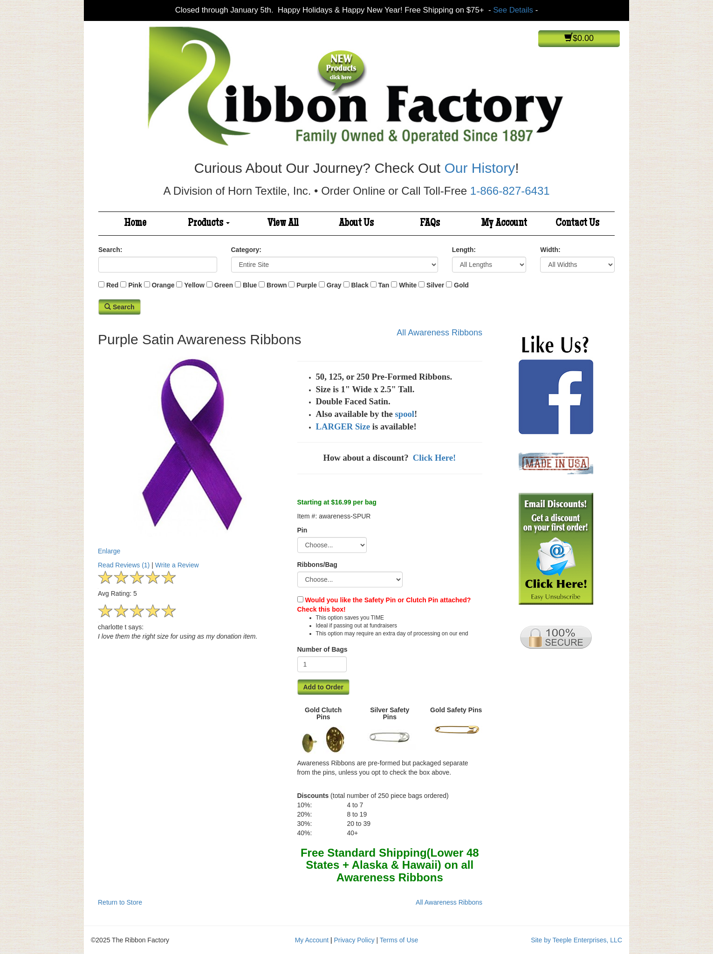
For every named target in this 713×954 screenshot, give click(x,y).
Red (112, 285)
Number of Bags (322, 649)
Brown (277, 285)
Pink (135, 285)
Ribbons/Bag (317, 564)
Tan (384, 285)
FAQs (430, 223)
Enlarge (190, 453)
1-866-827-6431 (510, 190)
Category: (246, 249)
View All (282, 223)
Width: (550, 249)
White (408, 285)
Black (359, 285)
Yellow (194, 285)
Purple (306, 285)
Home (135, 223)
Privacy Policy (354, 940)
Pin (302, 530)
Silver (435, 285)
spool (404, 414)
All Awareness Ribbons (439, 332)
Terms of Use (399, 940)
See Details (513, 10)
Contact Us (577, 223)
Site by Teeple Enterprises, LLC (576, 940)
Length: (464, 249)
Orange (162, 285)
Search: (110, 249)
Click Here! (435, 458)
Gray (334, 285)
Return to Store (120, 902)
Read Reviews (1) (124, 565)
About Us (356, 223)
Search (119, 307)
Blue (250, 285)
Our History (479, 168)
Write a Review (177, 565)
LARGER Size (343, 426)
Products (209, 223)
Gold (461, 285)
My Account (504, 223)
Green (223, 285)
